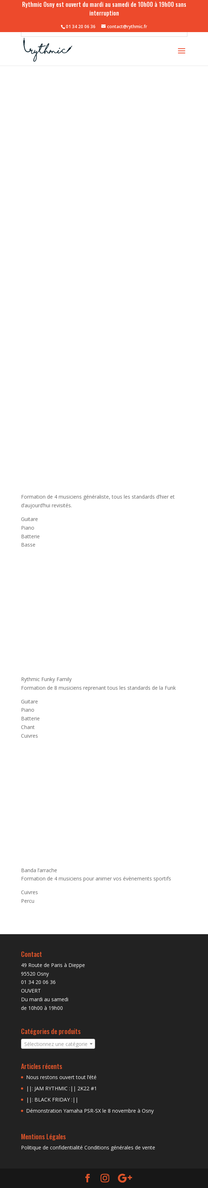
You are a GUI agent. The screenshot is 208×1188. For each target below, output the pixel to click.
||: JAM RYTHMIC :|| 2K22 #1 (61, 1088)
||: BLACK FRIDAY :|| (52, 1099)
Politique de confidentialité (52, 1147)
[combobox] (58, 1044)
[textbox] (58, 1044)
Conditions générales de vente (119, 1147)
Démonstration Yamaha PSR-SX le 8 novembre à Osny (90, 1110)
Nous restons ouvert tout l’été (61, 1077)
